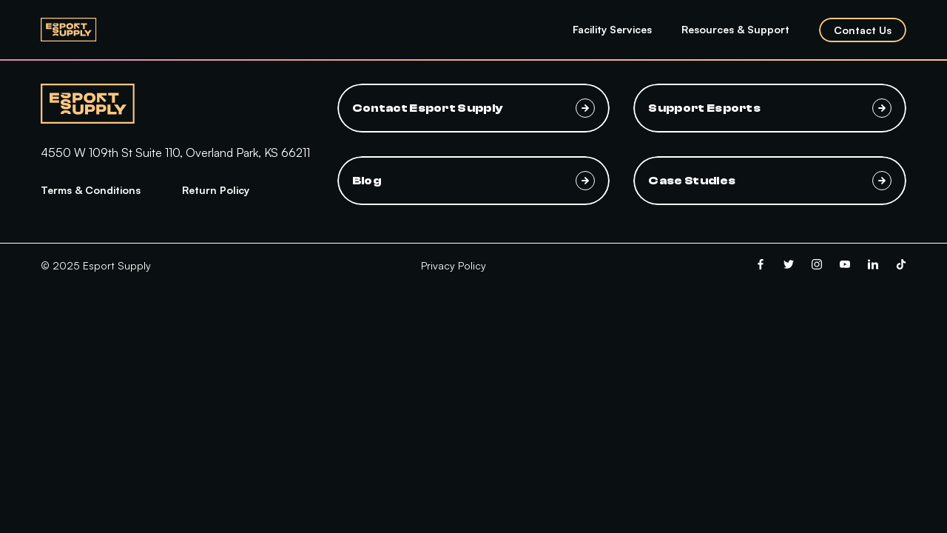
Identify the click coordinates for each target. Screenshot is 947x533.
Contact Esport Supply (474, 108)
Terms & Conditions (91, 190)
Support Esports (770, 108)
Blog (474, 180)
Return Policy (215, 190)
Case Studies (770, 180)
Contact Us (863, 30)
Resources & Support (735, 29)
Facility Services (612, 29)
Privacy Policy (453, 265)
